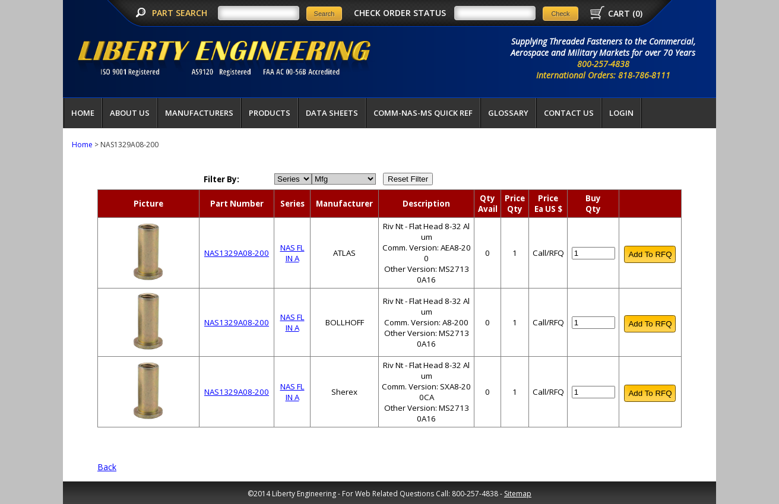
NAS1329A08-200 (236, 253)
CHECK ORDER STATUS (400, 12)
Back (106, 467)
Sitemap (517, 494)
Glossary (508, 112)
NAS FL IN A (292, 253)
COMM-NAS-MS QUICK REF (423, 112)
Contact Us (569, 112)
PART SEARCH (181, 12)
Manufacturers (199, 112)
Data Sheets (332, 112)
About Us (130, 112)
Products (269, 112)
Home (82, 112)
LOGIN (621, 112)
